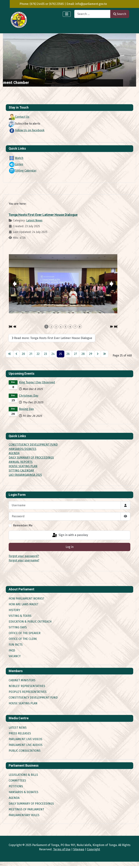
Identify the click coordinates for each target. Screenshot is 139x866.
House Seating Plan (23, 703)
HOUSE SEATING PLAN (23, 466)
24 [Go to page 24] (53, 354)
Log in (70, 547)
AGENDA (14, 453)
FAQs (12, 650)
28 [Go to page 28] (83, 354)
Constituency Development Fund (33, 697)
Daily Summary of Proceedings (31, 803)
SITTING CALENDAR (21, 470)
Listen (16, 164)
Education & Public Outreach (30, 621)
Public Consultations (24, 750)
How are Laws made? (23, 604)
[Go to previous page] (16, 354)
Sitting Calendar (23, 170)
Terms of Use (61, 849)
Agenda (14, 798)
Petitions (16, 786)
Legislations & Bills (23, 775)
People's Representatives (27, 692)
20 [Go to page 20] (23, 354)
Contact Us (19, 116)
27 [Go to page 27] (75, 354)
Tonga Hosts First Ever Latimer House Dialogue (43, 215)
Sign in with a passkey (70, 535)
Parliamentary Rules (24, 815)
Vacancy (15, 656)
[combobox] (92, 14)
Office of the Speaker (24, 633)
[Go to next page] (97, 354)
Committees (17, 780)
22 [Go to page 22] (38, 354)
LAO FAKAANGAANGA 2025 (25, 475)
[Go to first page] (9, 354)
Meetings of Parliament (26, 809)
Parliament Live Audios (25, 745)
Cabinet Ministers (22, 680)
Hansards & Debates (23, 792)
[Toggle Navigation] (67, 14)
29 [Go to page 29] (90, 354)
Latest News (34, 220)
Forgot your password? (24, 556)
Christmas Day (28, 395)
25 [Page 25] (60, 354)
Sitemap (78, 849)
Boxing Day (26, 409)
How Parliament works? (26, 598)
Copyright (93, 849)
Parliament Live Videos (25, 739)
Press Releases (20, 733)
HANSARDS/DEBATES (22, 449)
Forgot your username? (24, 560)
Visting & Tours (20, 616)
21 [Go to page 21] (30, 354)
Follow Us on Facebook (26, 130)
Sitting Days (18, 627)
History (14, 610)
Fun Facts (16, 644)
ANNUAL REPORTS (21, 462)
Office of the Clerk (23, 639)
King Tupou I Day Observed (37, 382)
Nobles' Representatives (27, 686)
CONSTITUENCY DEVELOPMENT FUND (33, 444)
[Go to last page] (104, 354)
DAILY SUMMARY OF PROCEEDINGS (31, 457)
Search (119, 14)
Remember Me (23, 525)
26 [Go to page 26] (68, 354)
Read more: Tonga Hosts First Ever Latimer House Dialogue (52, 338)
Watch (16, 158)
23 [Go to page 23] (45, 354)
